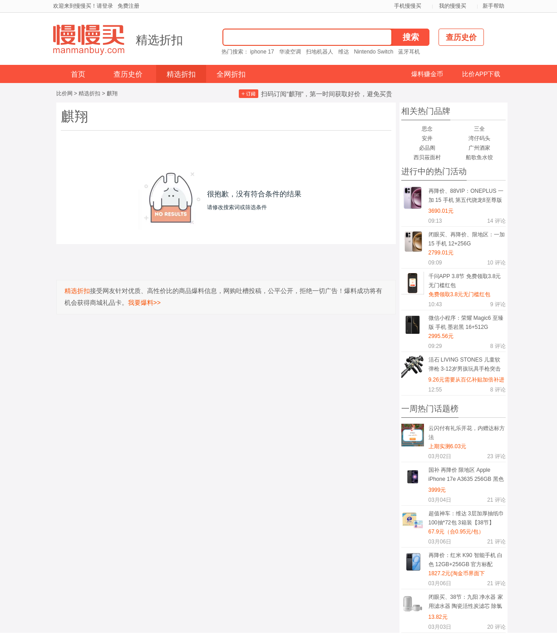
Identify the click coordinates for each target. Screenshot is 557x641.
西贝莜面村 (427, 157)
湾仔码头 (479, 138)
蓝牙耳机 (409, 52)
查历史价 (128, 74)
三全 (479, 129)
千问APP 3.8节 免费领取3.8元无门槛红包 (465, 281)
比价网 (64, 93)
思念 (427, 129)
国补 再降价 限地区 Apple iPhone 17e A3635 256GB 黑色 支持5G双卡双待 (466, 476)
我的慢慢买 (452, 6)
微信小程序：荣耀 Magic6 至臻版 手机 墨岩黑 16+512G (466, 322)
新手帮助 (493, 6)
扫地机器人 (319, 52)
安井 (427, 138)
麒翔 (112, 93)
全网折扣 (231, 74)
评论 (496, 221)
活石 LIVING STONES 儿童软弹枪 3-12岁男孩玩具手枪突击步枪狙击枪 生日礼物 (465, 366)
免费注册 (128, 6)
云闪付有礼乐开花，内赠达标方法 (467, 432)
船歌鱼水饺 (479, 157)
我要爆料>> (144, 302)
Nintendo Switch (374, 52)
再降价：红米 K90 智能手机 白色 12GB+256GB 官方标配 (466, 560)
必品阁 (427, 148)
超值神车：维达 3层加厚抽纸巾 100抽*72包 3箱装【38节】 (466, 518)
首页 (78, 74)
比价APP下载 (481, 74)
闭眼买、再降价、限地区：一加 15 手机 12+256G (467, 239)
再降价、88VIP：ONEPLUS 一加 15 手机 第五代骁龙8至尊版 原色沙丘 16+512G (466, 197)
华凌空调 (290, 52)
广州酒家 (479, 148)
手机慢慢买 (407, 6)
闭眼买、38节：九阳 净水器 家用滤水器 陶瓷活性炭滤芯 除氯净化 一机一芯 (466, 603)
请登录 (105, 6)
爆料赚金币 (427, 74)
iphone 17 (262, 52)
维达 (343, 52)
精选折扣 (159, 40)
